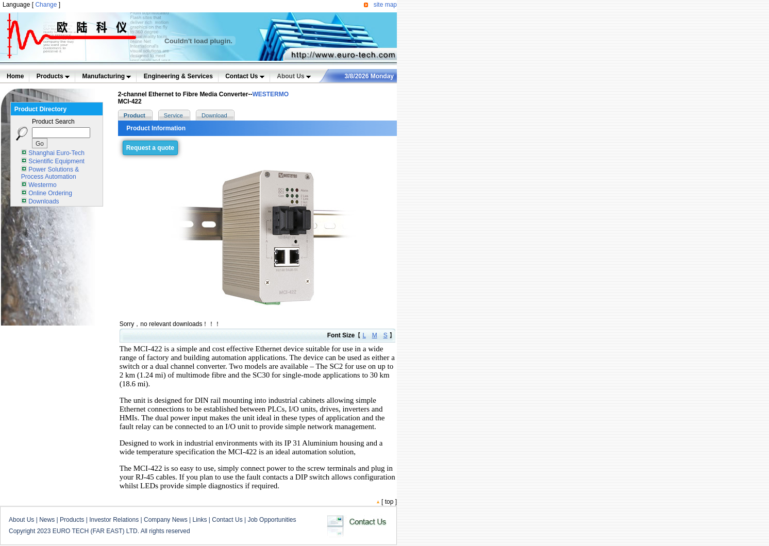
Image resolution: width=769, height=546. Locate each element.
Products (53, 76)
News (47, 519)
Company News (166, 519)
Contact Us (244, 76)
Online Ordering (50, 193)
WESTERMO (270, 94)
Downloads (43, 201)
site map (385, 4)
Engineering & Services (178, 76)
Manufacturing (106, 76)
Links (199, 519)
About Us (294, 76)
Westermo (42, 185)
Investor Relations (114, 519)
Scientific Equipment (56, 161)
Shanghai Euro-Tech (56, 153)
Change (46, 4)
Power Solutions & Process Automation (50, 173)
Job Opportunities (271, 519)
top (389, 501)
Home (15, 76)
